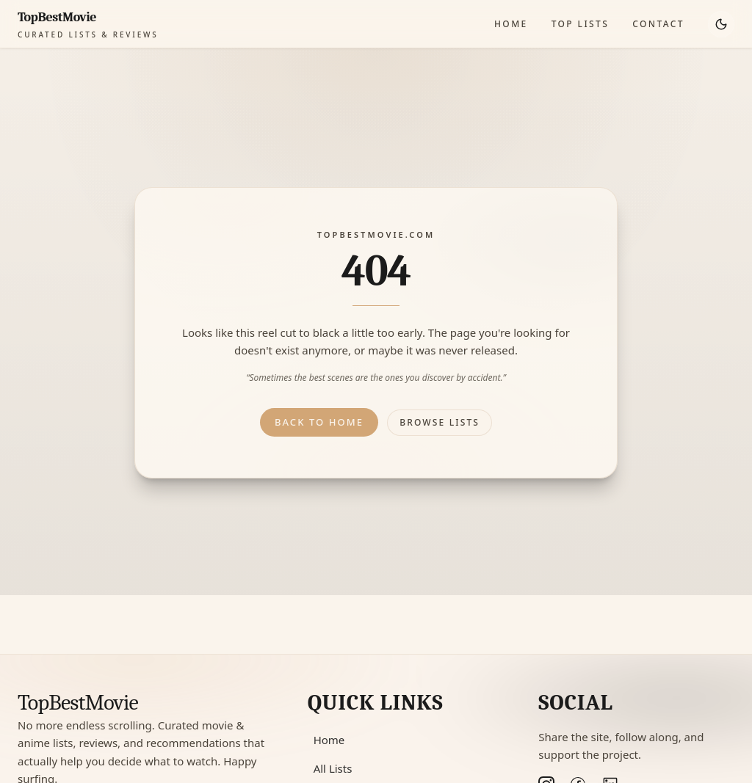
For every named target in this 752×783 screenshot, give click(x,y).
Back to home (319, 422)
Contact (658, 24)
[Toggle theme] (721, 24)
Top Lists (581, 24)
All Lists (333, 768)
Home (511, 24)
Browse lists (440, 422)
